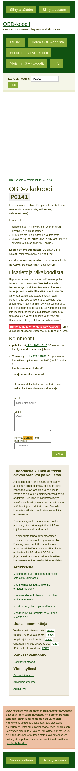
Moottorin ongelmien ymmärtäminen (34, 605)
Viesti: (18, 411)
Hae (13, 84)
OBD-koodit (16, 24)
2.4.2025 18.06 (37, 355)
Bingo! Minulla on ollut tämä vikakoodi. (34, 325)
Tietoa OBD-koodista (47, 42)
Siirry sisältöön (21, 9)
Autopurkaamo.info (24, 679)
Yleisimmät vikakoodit (27, 63)
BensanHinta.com (23, 672)
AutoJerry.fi (20, 686)
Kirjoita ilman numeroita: (27, 438)
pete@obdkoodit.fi (16, 740)
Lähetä (59, 453)
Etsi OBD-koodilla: (19, 78)
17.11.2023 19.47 (36, 344)
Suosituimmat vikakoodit (29, 53)
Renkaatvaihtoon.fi (24, 659)
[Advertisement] (39, 136)
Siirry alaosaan (54, 9)
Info (56, 63)
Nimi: (17, 397)
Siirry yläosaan (54, 758)
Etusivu (15, 42)
